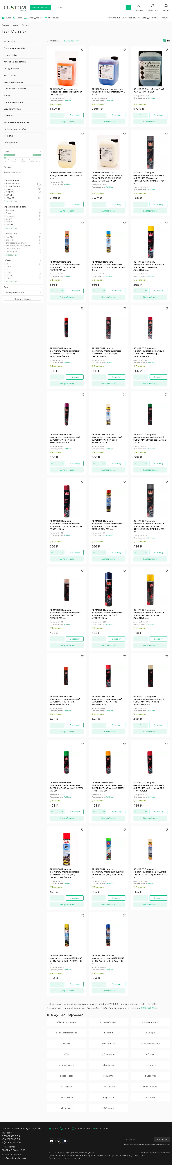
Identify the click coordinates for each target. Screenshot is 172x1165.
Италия (23, 224)
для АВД (23, 237)
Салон (64, 1128)
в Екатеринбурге (150, 1022)
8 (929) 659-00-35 (11, 1142)
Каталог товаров (39, 7)
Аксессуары (10, 75)
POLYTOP (23, 198)
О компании (114, 18)
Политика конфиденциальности (154, 1153)
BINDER (23, 195)
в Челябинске (108, 1043)
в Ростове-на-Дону (150, 1043)
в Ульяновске (108, 1086)
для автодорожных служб (23, 245)
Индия (23, 221)
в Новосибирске (108, 1022)
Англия (23, 213)
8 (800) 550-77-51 (11, 1136)
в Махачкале (67, 1108)
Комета (23, 189)
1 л (23, 264)
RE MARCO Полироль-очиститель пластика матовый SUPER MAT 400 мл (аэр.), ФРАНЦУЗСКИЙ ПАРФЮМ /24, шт (148, 526)
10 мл (23, 272)
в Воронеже (108, 1065)
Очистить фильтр (22, 299)
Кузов (53, 1128)
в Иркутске (108, 1097)
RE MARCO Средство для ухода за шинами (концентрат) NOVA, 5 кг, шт (108, 92)
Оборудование (11, 68)
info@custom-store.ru (14, 1158)
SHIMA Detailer (23, 186)
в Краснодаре (66, 1076)
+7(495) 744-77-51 (11, 1139)
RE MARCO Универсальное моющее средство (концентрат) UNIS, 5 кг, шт (66, 92)
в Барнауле (150, 1076)
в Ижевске (66, 1086)
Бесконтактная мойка (14, 48)
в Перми (150, 1054)
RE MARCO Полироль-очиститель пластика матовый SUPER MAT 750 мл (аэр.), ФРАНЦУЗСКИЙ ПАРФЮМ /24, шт (148, 178)
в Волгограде (108, 1054)
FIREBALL (23, 192)
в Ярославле (67, 1097)
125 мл (23, 278)
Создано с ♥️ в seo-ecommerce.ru (64, 1158)
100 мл (23, 275)
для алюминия (23, 248)
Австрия (23, 210)
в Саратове (150, 1065)
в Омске (67, 1043)
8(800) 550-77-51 (148, 1008)
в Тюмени (150, 1097)
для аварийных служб (23, 243)
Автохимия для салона (15, 62)
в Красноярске (66, 1065)
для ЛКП (23, 240)
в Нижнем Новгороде (66, 1033)
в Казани (108, 1033)
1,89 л (23, 266)
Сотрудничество (149, 18)
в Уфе (66, 1054)
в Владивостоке (150, 1086)
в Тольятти (108, 1076)
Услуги (165, 18)
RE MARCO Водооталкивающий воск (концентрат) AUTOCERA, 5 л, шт (66, 175)
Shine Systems (23, 183)
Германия (23, 216)
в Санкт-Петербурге (66, 1022)
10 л (23, 269)
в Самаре (150, 1033)
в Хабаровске (108, 1108)
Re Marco (67, 101)
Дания (23, 219)
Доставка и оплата (131, 18)
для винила (23, 251)
